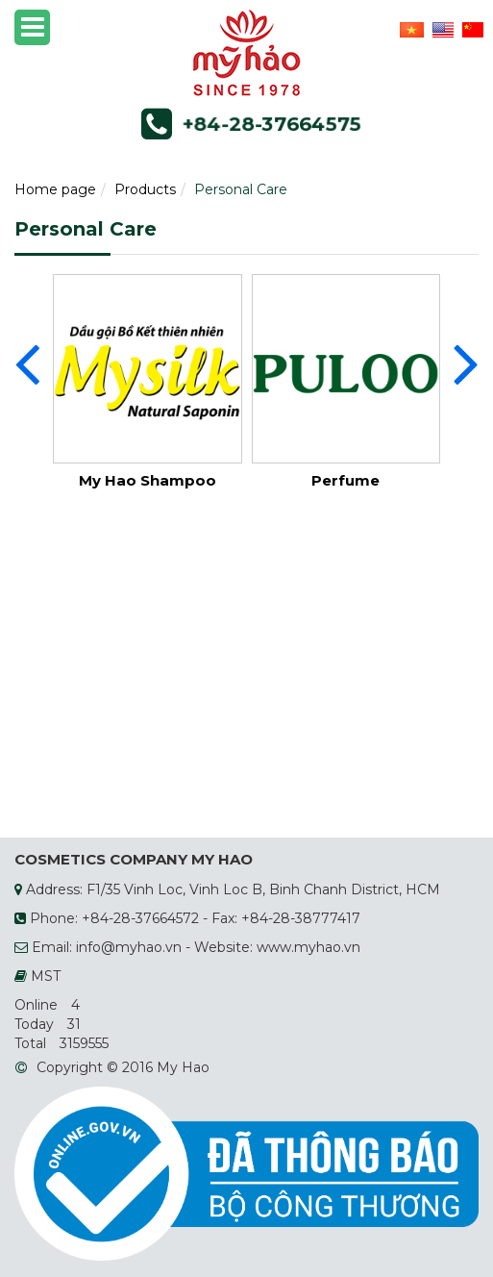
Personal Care (240, 189)
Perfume (345, 480)
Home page (55, 189)
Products (145, 189)
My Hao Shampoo (147, 480)
